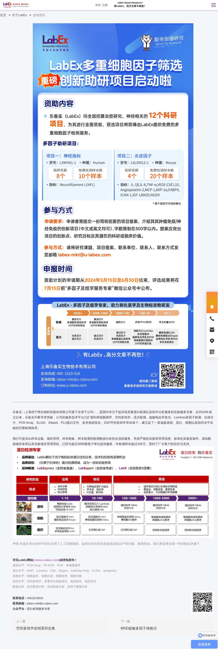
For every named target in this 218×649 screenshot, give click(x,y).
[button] (212, 5)
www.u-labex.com (47, 560)
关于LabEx (22, 15)
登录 (98, 5)
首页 (6, 15)
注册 (105, 5)
